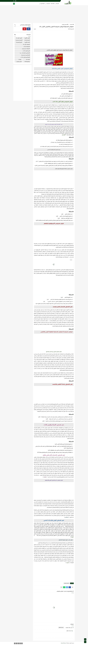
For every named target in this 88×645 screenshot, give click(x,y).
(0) (35, 29)
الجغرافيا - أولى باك (26, 44)
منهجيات (19, 59)
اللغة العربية (42, 3)
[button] (70, 587)
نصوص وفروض (65, 24)
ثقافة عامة (52, 3)
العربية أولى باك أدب (26, 50)
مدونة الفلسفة (63, 643)
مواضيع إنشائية (27, 61)
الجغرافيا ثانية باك (27, 46)
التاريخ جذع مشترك (19, 40)
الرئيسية (72, 24)
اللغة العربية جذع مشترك (25, 55)
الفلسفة (57, 3)
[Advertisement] (44, 14)
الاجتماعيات (48, 3)
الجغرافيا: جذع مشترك (26, 48)
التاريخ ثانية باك (27, 40)
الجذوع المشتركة (19, 42)
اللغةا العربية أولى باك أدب (25, 57)
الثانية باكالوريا (27, 42)
